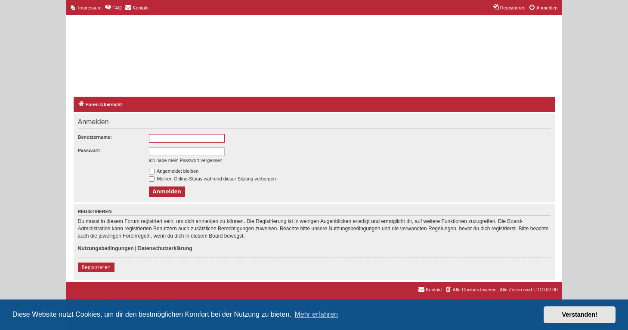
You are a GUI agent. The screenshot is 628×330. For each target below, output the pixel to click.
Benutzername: (95, 137)
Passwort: (89, 150)
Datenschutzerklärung (165, 248)
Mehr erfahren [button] (316, 314)
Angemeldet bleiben (174, 171)
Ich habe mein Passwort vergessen (186, 160)
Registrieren (96, 267)
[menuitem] (86, 8)
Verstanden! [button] (579, 314)
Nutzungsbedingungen (106, 248)
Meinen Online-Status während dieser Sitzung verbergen (212, 178)
